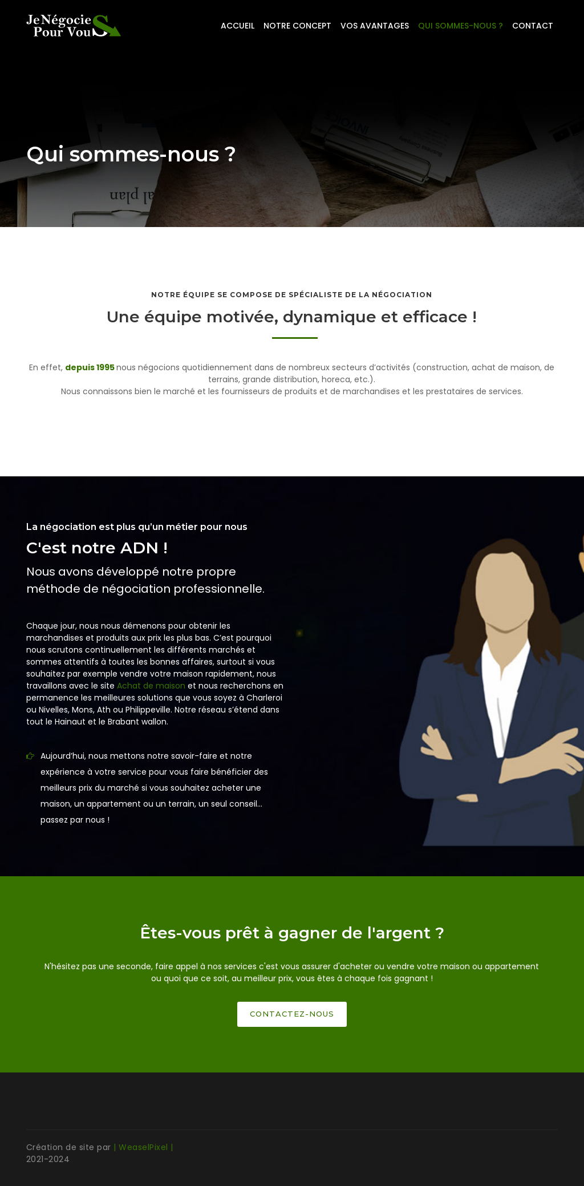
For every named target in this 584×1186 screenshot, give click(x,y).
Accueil (237, 25)
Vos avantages (374, 25)
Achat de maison (151, 685)
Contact (532, 25)
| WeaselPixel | (143, 1147)
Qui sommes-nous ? (460, 25)
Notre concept (297, 25)
